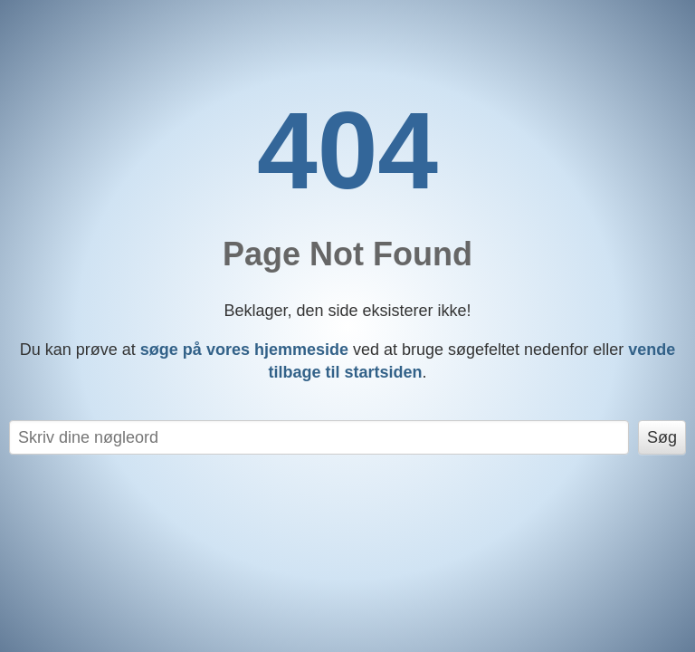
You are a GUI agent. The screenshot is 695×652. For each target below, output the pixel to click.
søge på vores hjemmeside (244, 349)
